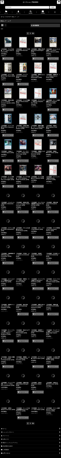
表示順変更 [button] (35, 25)
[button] (2, 2)
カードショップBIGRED (30, 2)
